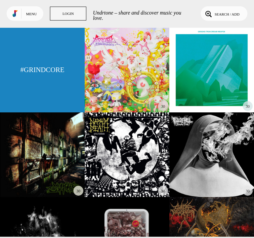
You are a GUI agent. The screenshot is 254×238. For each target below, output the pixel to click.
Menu (31, 14)
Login (68, 14)
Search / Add (221, 14)
